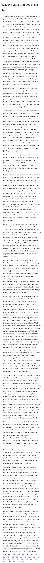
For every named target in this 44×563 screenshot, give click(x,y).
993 (13, 559)
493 (27, 559)
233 (23, 561)
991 (32, 554)
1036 (9, 561)
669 (23, 554)
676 (4, 561)
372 (17, 559)
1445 (18, 561)
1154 (35, 559)
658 (8, 557)
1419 (34, 557)
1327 (22, 559)
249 (31, 559)
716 (38, 557)
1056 (13, 554)
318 (4, 557)
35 (25, 557)
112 (4, 559)
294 (13, 557)
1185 (18, 554)
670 (27, 554)
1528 (36, 554)
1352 (13, 561)
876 (17, 557)
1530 (9, 559)
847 (29, 557)
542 (9, 554)
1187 (4, 554)
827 (21, 557)
